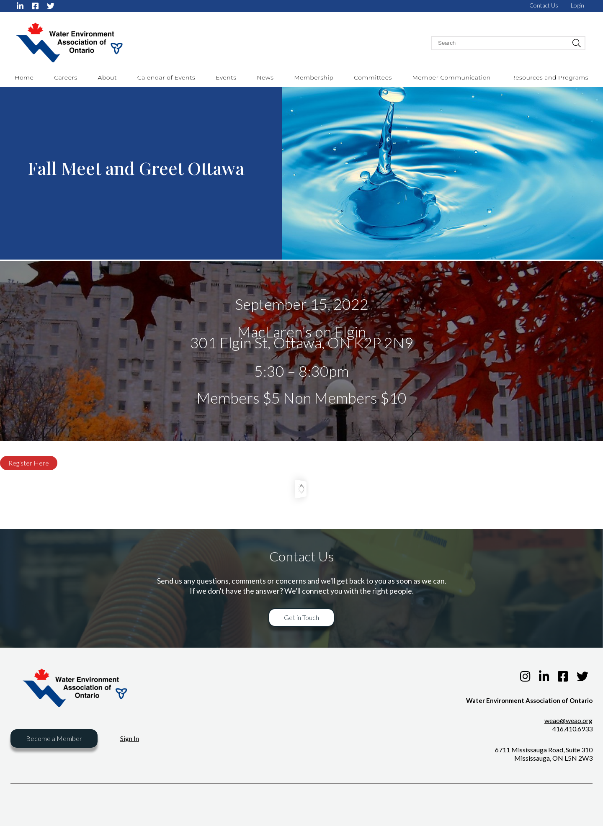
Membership (313, 77)
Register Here (28, 463)
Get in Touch (301, 617)
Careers (65, 77)
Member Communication (451, 77)
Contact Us (543, 5)
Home (24, 77)
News (265, 77)
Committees (373, 77)
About (107, 77)
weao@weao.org (568, 720)
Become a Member (54, 738)
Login (577, 5)
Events (226, 77)
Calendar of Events (166, 77)
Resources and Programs (549, 77)
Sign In (129, 738)
